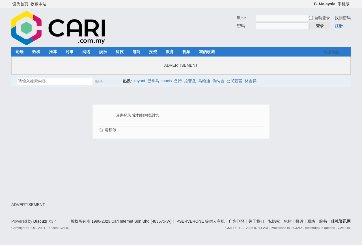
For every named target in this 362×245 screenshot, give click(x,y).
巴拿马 (153, 81)
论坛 (19, 51)
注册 (339, 25)
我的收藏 (207, 51)
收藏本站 (38, 4)
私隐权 (274, 221)
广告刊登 (237, 221)
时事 (70, 51)
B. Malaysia (324, 4)
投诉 (299, 221)
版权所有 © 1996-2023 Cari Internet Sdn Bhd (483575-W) (120, 221)
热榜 (36, 51)
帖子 (99, 81)
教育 (170, 51)
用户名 (242, 18)
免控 (288, 221)
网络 (86, 51)
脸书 (323, 221)
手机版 (344, 4)
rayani (139, 81)
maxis (166, 81)
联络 (311, 221)
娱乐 (103, 51)
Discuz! (40, 221)
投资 (153, 51)
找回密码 (343, 18)
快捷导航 (331, 52)
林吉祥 (251, 81)
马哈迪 (204, 81)
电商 (136, 51)
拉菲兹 (190, 81)
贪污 (178, 81)
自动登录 (319, 18)
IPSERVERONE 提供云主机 (200, 221)
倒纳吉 (218, 81)
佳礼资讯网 (341, 221)
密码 (241, 25)
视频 (186, 51)
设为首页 (20, 4)
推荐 (53, 51)
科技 (120, 51)
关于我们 (256, 221)
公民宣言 (234, 81)
